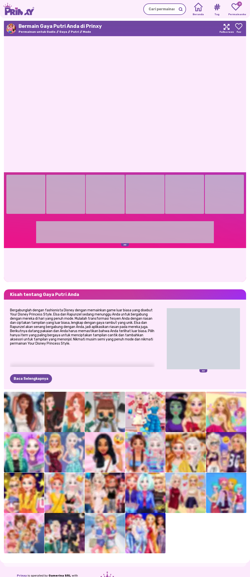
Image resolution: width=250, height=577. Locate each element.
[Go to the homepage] (17, 9)
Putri (75, 31)
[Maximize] (226, 28)
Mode (87, 31)
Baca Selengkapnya (31, 379)
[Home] (198, 9)
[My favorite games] (235, 9)
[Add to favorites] (238, 28)
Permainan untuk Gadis (37, 31)
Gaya (63, 31)
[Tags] (216, 9)
